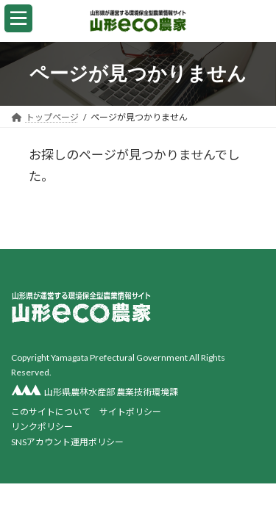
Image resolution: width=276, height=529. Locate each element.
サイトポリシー (130, 411)
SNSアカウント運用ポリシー (67, 441)
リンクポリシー (42, 426)
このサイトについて (51, 411)
